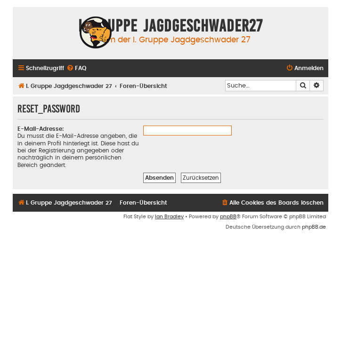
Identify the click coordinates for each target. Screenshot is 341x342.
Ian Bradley (169, 216)
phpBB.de (314, 227)
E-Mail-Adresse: (40, 129)
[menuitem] (76, 68)
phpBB (228, 216)
